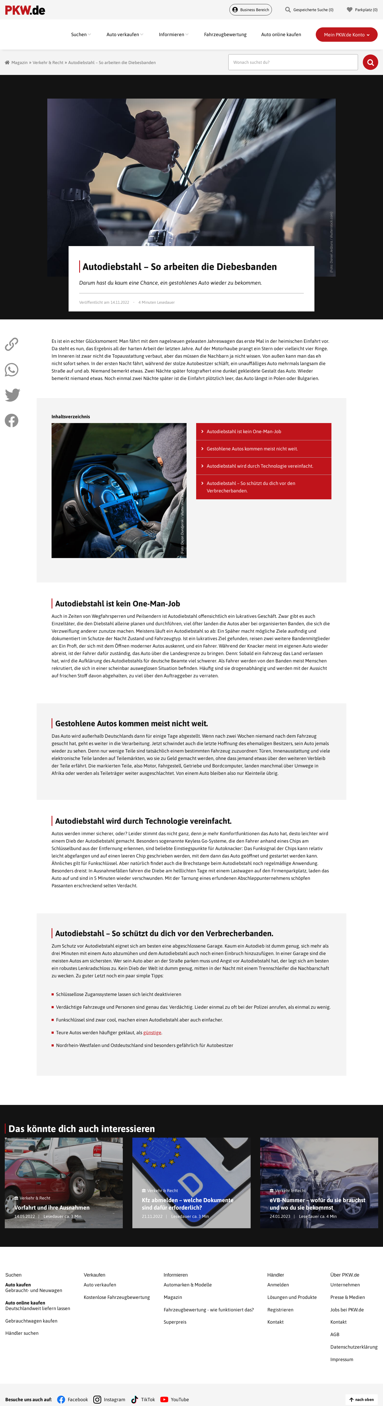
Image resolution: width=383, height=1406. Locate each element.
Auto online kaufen (281, 34)
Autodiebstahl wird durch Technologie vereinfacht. (260, 466)
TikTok (148, 1390)
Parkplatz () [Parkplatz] (362, 9)
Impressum (341, 1351)
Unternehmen (345, 1286)
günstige (152, 1032)
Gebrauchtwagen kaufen (31, 1319)
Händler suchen (22, 1330)
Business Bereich (250, 9)
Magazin (19, 62)
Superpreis (175, 1318)
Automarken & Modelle (188, 1286)
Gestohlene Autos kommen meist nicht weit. (252, 448)
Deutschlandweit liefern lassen (37, 1305)
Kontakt (275, 1318)
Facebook (78, 1390)
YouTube (180, 1390)
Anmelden (278, 1286)
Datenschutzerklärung (354, 1340)
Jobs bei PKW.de (347, 1308)
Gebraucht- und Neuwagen (37, 1288)
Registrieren (280, 1308)
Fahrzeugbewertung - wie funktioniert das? (209, 1308)
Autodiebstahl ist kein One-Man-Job (244, 431)
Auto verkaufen (100, 1286)
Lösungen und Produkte (292, 1297)
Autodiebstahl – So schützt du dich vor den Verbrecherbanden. (251, 486)
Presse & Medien (347, 1297)
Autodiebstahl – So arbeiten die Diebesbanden (112, 62)
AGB (334, 1329)
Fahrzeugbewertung (225, 34)
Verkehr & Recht (48, 62)
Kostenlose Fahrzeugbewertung (117, 1297)
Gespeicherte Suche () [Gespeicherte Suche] (309, 9)
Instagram (114, 1390)
